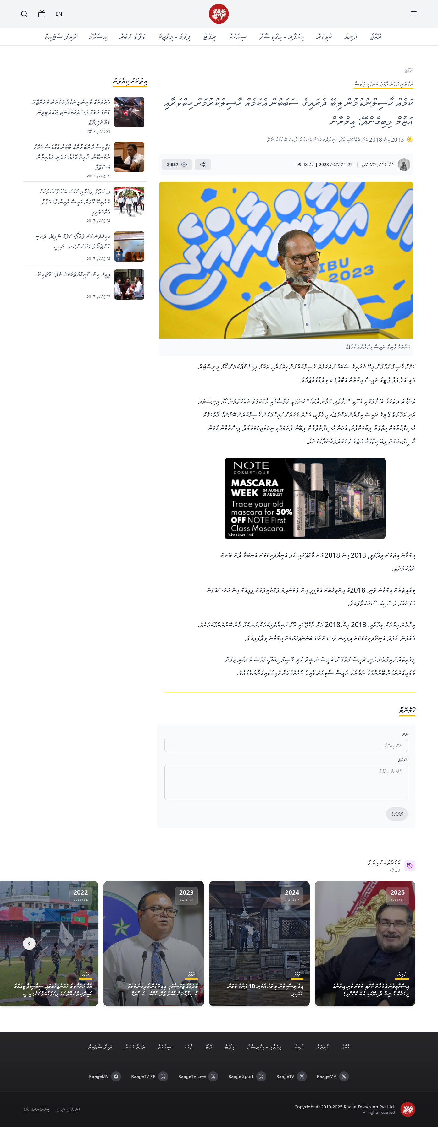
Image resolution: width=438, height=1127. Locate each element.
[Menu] (414, 14)
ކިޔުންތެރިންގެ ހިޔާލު (36, 1109)
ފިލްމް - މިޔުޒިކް (174, 36)
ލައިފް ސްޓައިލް (60, 36)
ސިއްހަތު (237, 36)
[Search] (24, 14)
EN (59, 13)
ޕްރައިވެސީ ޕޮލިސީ (68, 1109)
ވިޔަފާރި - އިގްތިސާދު (281, 36)
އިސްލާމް (98, 36)
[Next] (29, 943)
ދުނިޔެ (350, 36)
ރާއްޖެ (375, 36)
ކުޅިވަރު (324, 36)
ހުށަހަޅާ (397, 814)
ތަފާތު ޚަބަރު (132, 36)
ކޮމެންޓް (403, 760)
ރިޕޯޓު (209, 36)
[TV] (42, 14)
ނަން (405, 734)
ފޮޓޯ (208, 1046)
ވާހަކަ (188, 1046)
